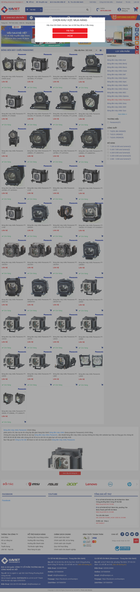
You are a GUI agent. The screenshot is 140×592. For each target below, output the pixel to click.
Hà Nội (70, 30)
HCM (70, 35)
